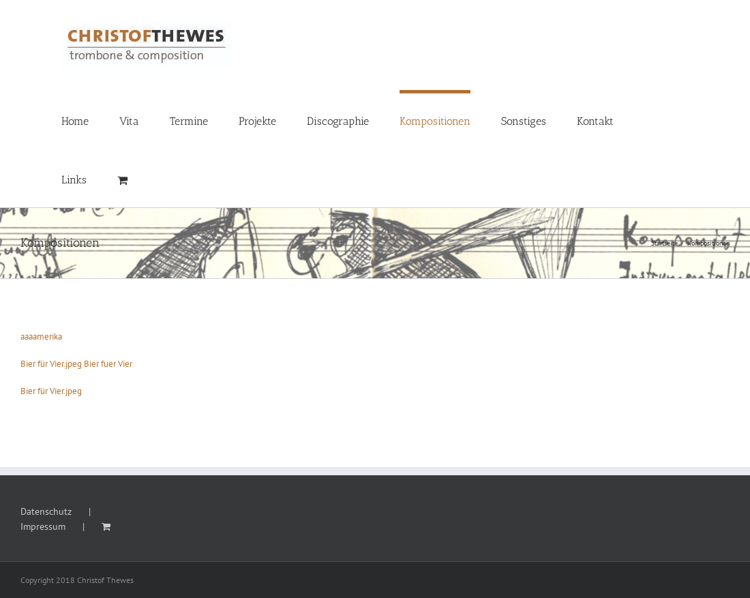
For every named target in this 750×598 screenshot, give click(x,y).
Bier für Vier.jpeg (51, 364)
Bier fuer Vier (108, 364)
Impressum (42, 526)
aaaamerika (41, 336)
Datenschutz (46, 511)
